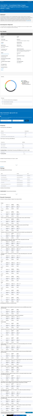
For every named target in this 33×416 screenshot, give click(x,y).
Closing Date (19, 58)
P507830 (2, 68)
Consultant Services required (5, 61)
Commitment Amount (4, 55)
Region (2, 52)
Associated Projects (4, 67)
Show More (28, 20)
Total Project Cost (4, 49)
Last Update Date (4, 64)
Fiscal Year (19, 52)
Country (2, 42)
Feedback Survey (29, 412)
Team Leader (3, 39)
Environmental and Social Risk (5, 58)
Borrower (18, 39)
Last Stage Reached (20, 61)
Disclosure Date (19, 42)
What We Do (2, 1)
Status (18, 36)
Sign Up (27, 120)
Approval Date (3, 45)
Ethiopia (2, 43)
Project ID (2, 36)
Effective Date (19, 45)
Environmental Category (20, 55)
